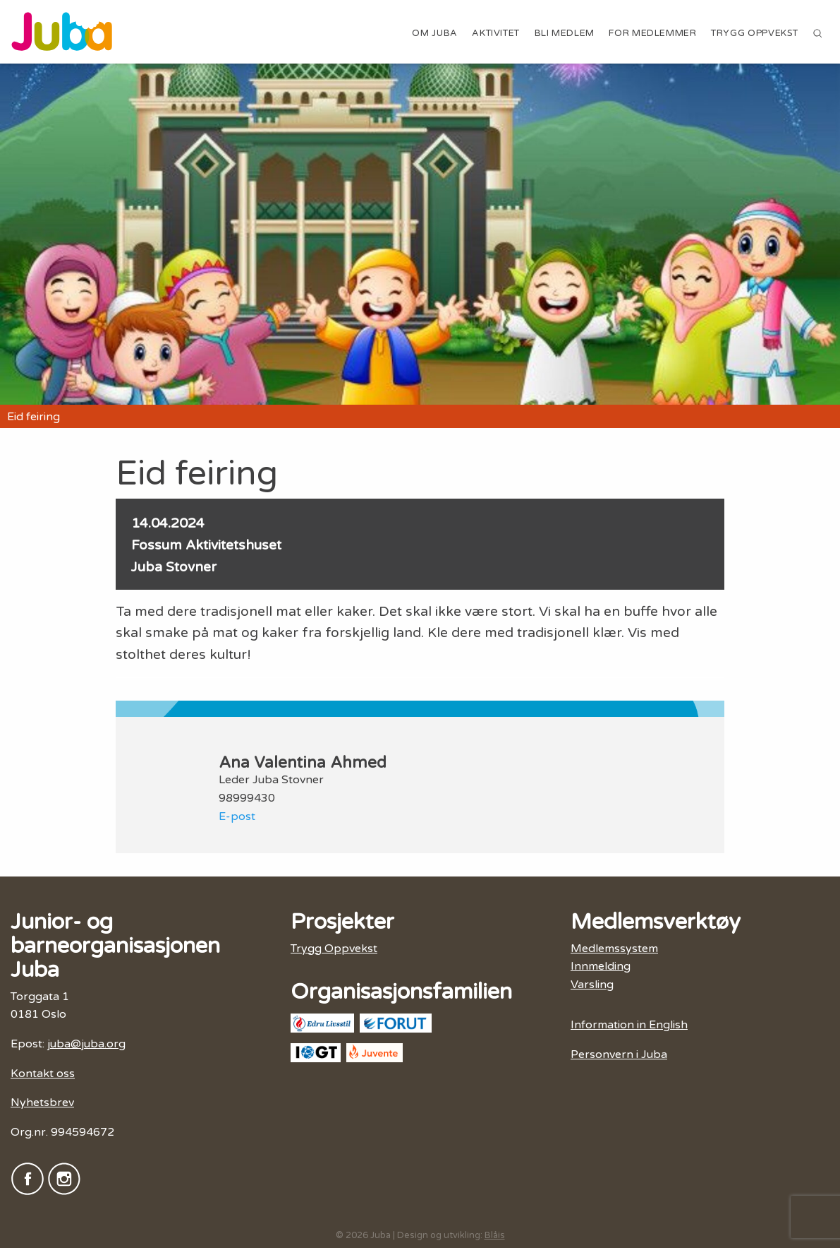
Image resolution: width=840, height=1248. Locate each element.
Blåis (495, 1235)
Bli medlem (565, 33)
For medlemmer (652, 33)
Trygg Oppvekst (754, 33)
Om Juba (434, 33)
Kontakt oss (43, 1073)
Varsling (592, 984)
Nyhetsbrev (42, 1102)
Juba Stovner (174, 567)
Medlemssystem (614, 948)
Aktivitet (496, 33)
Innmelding (601, 966)
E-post (237, 816)
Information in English (629, 1025)
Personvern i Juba (619, 1054)
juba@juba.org (86, 1044)
